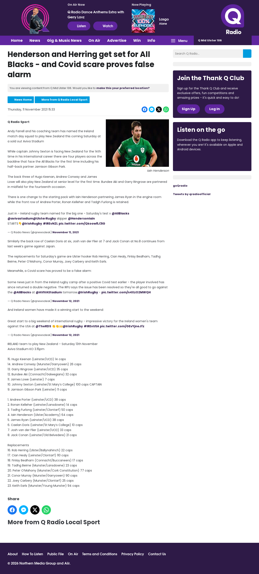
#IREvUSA (91, 326)
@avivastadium (20, 218)
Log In (214, 108)
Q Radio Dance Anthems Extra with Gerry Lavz (96, 14)
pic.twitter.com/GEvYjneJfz (122, 326)
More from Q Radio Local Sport (64, 100)
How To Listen (32, 553)
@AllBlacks (120, 213)
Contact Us (157, 553)
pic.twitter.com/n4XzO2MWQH (126, 292)
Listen (79, 25)
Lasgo (164, 19)
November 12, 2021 (65, 301)
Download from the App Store (193, 161)
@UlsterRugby (44, 218)
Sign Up (188, 108)
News (34, 40)
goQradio (180, 186)
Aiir (67, 563)
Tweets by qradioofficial (191, 194)
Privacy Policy (132, 553)
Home (17, 40)
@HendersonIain (81, 218)
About (13, 553)
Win (137, 40)
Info (151, 40)
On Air (94, 40)
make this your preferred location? (123, 88)
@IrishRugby (32, 223)
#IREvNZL (50, 223)
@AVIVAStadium (49, 292)
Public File (55, 553)
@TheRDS (43, 326)
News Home (23, 100)
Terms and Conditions (99, 553)
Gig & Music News (64, 40)
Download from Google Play (229, 161)
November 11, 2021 (65, 232)
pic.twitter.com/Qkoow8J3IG (82, 223)
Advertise (116, 40)
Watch (105, 25)
